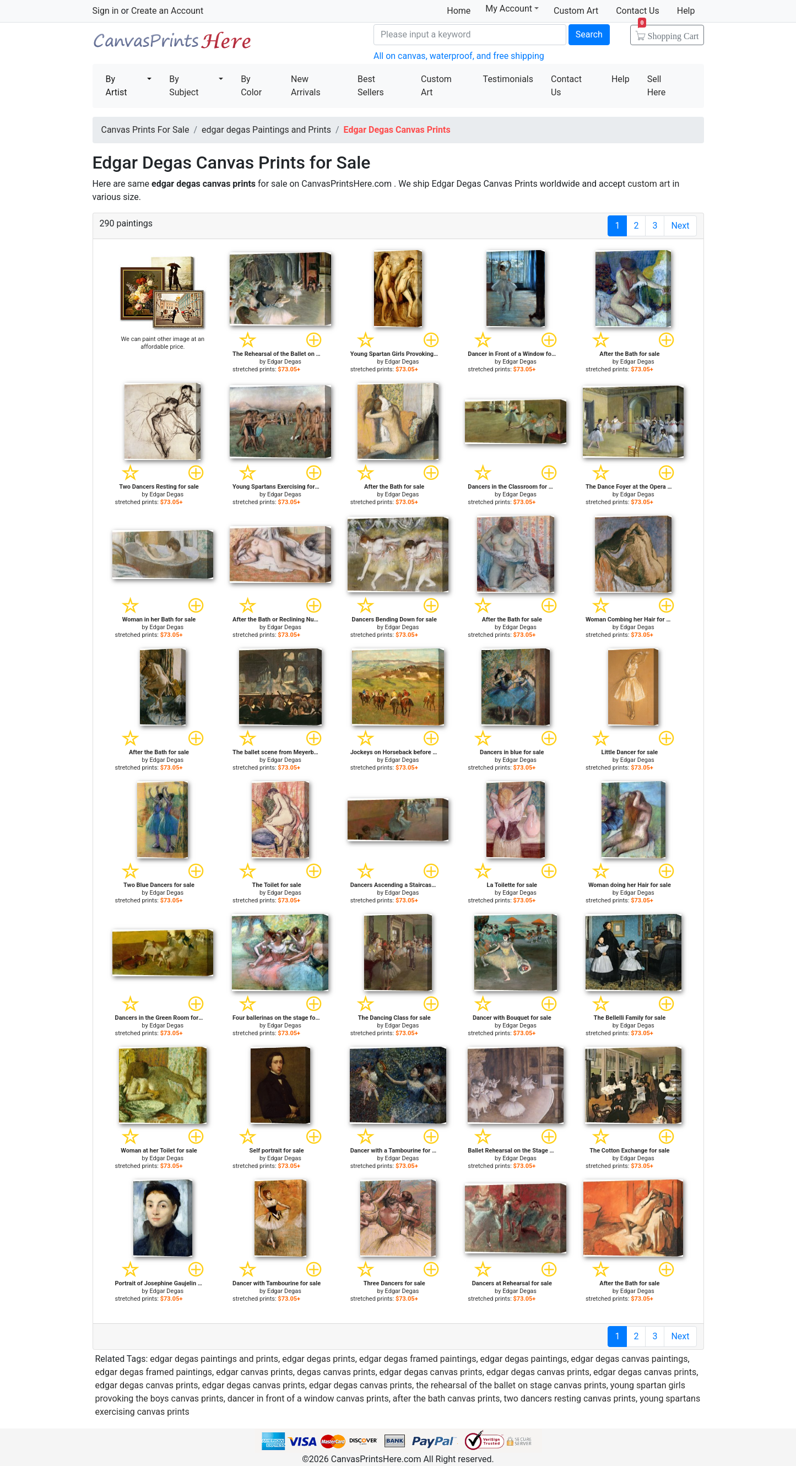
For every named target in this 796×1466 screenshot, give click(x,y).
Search (589, 34)
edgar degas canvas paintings (629, 1359)
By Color (251, 86)
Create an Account (167, 11)
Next (680, 225)
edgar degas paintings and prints (214, 1359)
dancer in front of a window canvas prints (308, 1398)
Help (686, 11)
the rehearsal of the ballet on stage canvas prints (511, 1385)
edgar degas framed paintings (417, 1359)
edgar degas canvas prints (431, 1372)
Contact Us (637, 11)
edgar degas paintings (523, 1359)
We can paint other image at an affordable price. (163, 343)
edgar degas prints (318, 1359)
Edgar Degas (284, 361)
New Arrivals (306, 86)
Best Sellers (371, 86)
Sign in (106, 11)
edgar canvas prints (254, 1372)
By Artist (116, 86)
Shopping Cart (668, 32)
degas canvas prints (336, 1372)
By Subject (183, 86)
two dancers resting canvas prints (570, 1398)
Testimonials (508, 79)
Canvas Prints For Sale (172, 44)
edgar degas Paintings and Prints (266, 130)
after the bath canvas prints (446, 1398)
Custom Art (576, 11)
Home (458, 11)
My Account (512, 8)
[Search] (469, 34)
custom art (648, 183)
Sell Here (656, 86)
